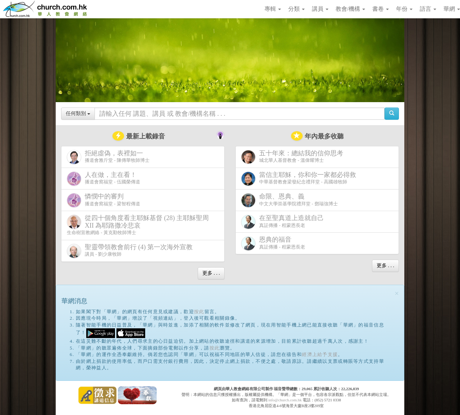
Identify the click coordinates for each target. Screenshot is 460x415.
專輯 (272, 9)
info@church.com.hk (285, 400)
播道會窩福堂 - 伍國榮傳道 (103, 178)
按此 (199, 311)
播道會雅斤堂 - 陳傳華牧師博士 (108, 157)
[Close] (397, 293)
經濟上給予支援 (320, 354)
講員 (320, 9)
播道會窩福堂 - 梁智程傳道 (103, 200)
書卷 (380, 9)
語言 (428, 9)
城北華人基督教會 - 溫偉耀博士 (293, 157)
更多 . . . (211, 273)
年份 (404, 9)
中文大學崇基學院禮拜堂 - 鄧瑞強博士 (289, 200)
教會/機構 (350, 9)
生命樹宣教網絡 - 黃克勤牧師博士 (138, 224)
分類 (296, 9)
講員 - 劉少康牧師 (131, 250)
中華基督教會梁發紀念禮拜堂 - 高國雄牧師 (300, 178)
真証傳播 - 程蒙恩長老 (284, 221)
